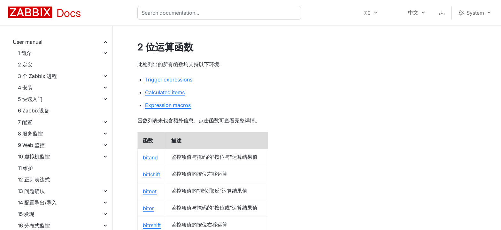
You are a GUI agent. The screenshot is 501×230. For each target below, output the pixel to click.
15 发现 (26, 214)
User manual (27, 42)
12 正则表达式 (34, 179)
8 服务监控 (30, 133)
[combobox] (220, 13)
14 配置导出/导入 (37, 202)
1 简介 (24, 53)
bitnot (150, 191)
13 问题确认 (31, 191)
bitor (148, 208)
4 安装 (25, 87)
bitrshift (152, 225)
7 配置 (25, 122)
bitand (150, 157)
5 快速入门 (30, 99)
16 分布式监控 (34, 225)
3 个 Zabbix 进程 (37, 76)
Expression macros (168, 105)
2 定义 (25, 64)
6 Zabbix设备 (33, 110)
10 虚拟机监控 (34, 156)
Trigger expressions (168, 79)
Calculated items (165, 92)
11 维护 (25, 168)
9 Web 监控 (31, 145)
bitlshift (151, 174)
